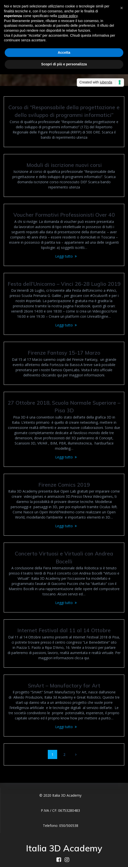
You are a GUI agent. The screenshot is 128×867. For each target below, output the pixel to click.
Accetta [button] (64, 52)
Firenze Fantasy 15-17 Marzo (64, 352)
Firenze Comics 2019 (64, 484)
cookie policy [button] (67, 16)
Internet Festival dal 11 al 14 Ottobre (64, 630)
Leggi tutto (64, 256)
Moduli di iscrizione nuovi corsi (64, 165)
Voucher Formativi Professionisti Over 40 (64, 214)
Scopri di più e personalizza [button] (64, 64)
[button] (122, 8)
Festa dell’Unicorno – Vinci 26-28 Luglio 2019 (64, 284)
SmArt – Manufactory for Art (64, 685)
